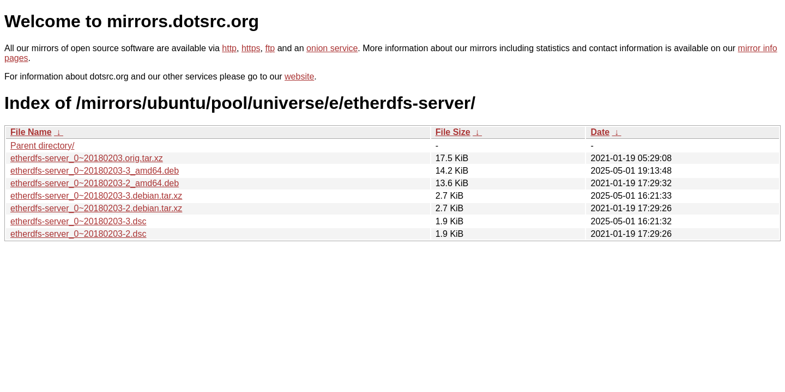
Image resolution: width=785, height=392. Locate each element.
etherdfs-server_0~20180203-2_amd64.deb (94, 183)
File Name (31, 132)
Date (599, 132)
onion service (332, 48)
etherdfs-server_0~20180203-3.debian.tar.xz (96, 195)
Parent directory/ (42, 145)
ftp (270, 48)
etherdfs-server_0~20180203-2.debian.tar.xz (96, 208)
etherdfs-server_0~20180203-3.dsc (78, 221)
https (251, 48)
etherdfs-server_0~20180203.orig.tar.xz (86, 158)
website (299, 76)
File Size (453, 132)
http (229, 48)
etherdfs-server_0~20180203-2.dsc (78, 233)
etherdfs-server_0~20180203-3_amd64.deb (94, 170)
